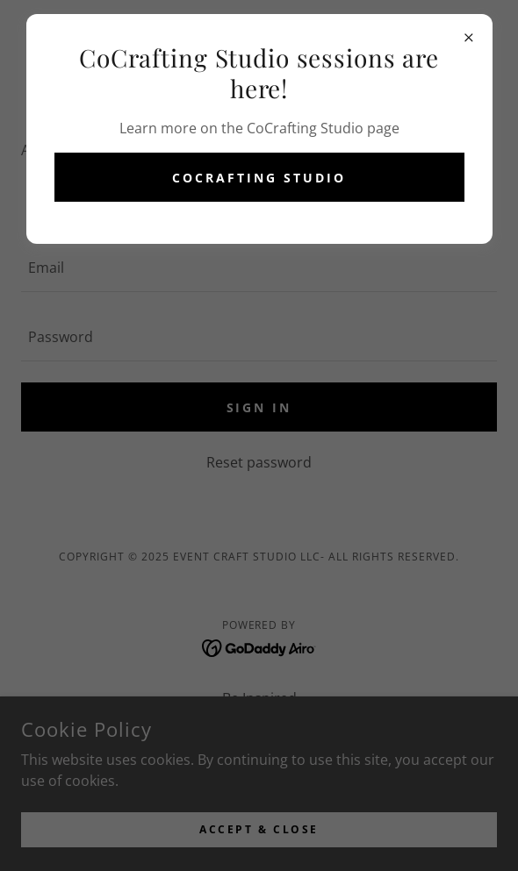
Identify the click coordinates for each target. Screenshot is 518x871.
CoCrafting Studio (259, 177)
